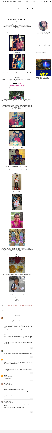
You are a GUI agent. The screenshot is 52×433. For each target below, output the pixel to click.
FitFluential (4, 102)
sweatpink (11, 306)
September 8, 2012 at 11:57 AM (8, 351)
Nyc (4, 306)
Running (7, 306)
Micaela (5, 317)
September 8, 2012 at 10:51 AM (8, 319)
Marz (27, 166)
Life (30, 305)
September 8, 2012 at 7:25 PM (8, 360)
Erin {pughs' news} (7, 383)
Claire (5, 350)
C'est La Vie (26, 8)
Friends (22, 305)
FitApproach (9, 102)
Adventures (6, 305)
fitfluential (12, 305)
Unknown (5, 359)
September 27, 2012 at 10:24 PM (8, 402)
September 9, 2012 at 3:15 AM (8, 384)
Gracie (14, 52)
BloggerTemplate (13, 431)
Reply (31, 348)
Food (20, 305)
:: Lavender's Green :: (7, 401)
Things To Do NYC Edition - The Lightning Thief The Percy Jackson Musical (43, 78)
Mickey (25, 166)
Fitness (16, 305)
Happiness (27, 305)
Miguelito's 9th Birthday (7, 167)
